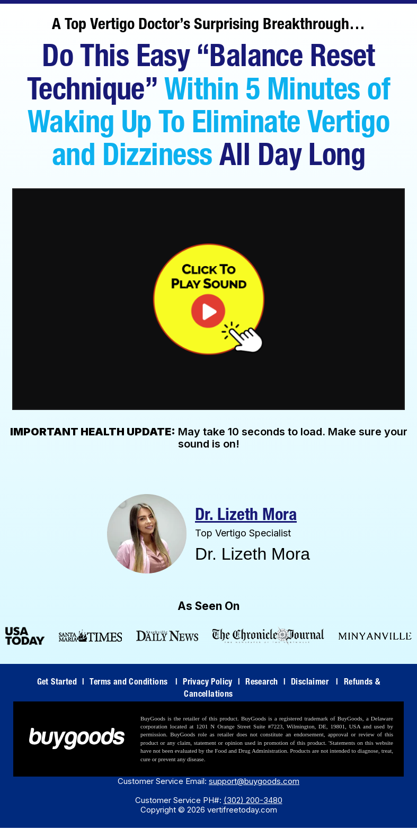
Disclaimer (315, 683)
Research (265, 683)
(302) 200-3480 (253, 800)
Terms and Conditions (134, 683)
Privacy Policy (211, 683)
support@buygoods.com (254, 781)
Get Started (61, 683)
